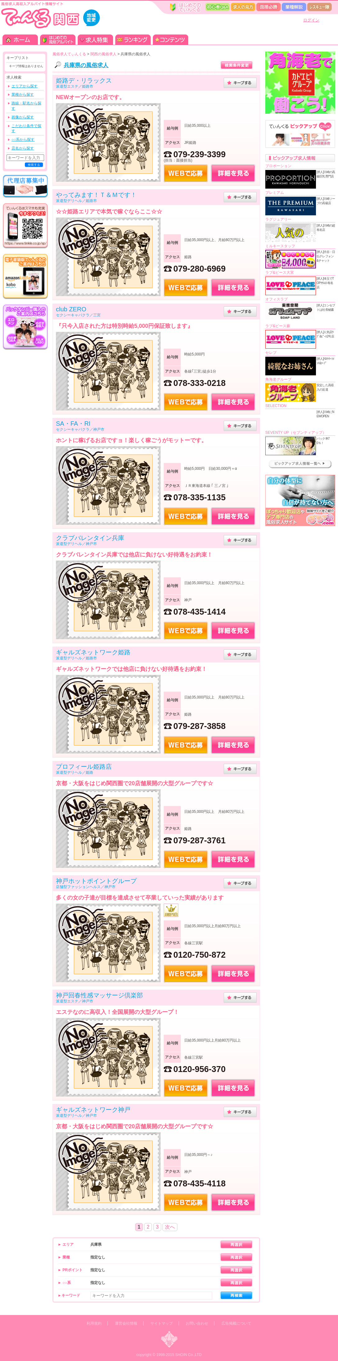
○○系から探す (23, 139)
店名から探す (22, 148)
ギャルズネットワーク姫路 (93, 652)
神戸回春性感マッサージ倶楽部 (99, 995)
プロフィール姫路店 (84, 766)
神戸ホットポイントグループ (96, 881)
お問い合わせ (197, 1323)
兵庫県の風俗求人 (86, 65)
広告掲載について (236, 1323)
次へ (170, 1227)
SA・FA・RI (73, 423)
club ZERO (71, 309)
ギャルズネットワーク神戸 (93, 1109)
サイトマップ (161, 1323)
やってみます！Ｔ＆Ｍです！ (96, 194)
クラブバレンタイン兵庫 (90, 537)
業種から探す (22, 94)
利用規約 (94, 1323)
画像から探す (22, 117)
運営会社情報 (126, 1323)
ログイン (311, 20)
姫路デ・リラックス (84, 80)
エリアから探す (24, 86)
